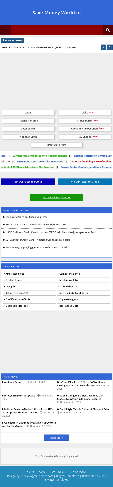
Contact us (58, 471)
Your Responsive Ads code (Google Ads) (56, 456)
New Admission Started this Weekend (42, 161)
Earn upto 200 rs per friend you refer (26, 217)
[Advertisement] (56, 80)
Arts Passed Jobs (15, 273)
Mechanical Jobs (68, 280)
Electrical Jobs (13, 280)
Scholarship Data (69, 286)
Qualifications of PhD (18, 299)
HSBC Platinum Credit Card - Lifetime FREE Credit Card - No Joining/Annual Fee (50, 232)
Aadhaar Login (28, 136)
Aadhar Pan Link (28, 120)
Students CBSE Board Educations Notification (29, 167)
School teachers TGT (17, 293)
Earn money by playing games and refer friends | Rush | (37, 247)
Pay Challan (85, 136)
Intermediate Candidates (73, 293)
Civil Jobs (11, 286)
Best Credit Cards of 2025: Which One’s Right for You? (36, 224)
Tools (28, 112)
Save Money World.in (56, 12)
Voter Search (28, 128)
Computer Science (69, 273)
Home (30, 471)
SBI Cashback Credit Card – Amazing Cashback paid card (38, 239)
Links (85, 112)
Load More (56, 438)
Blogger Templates (67, 476)
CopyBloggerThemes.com (37, 476)
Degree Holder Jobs (17, 305)
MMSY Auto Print (56, 144)
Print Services (84, 120)
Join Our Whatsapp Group (56, 197)
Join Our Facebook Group (28, 181)
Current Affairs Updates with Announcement (37, 155)
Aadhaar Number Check (84, 128)
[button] (103, 47)
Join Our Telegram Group (84, 181)
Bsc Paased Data (68, 305)
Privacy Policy (78, 471)
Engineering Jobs (68, 299)
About (42, 471)
